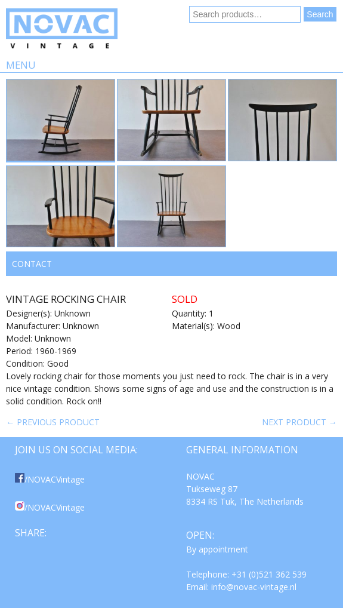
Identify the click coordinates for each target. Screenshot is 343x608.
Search (320, 14)
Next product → (299, 422)
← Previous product (53, 422)
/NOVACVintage (50, 479)
